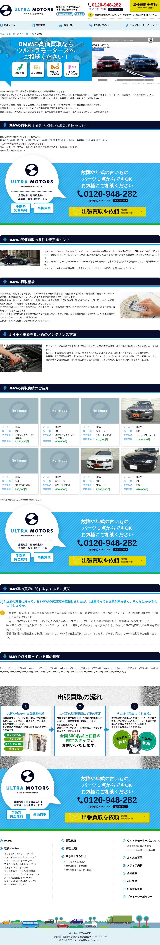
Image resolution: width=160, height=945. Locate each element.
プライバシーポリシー (139, 896)
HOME (8, 840)
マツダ (31, 881)
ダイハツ (33, 874)
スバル (7, 878)
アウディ (22, 884)
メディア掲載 (134, 865)
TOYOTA (28, 878)
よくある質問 (134, 857)
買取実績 (40, 25)
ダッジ (7, 854)
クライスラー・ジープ (22, 854)
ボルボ (7, 867)
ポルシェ (23, 867)
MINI (22, 864)
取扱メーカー (10, 25)
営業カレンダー (116, 9)
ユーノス (8, 874)
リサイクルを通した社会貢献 (141, 850)
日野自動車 (30, 871)
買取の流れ (69, 25)
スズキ (25, 874)
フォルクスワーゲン (13, 871)
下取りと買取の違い (75, 862)
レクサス (8, 881)
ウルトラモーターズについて (143, 25)
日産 (16, 881)
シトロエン (9, 861)
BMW (14, 884)
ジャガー (30, 864)
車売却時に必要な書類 (76, 866)
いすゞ (17, 874)
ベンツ (7, 884)
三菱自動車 (17, 878)
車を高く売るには (102, 25)
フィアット (29, 857)
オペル (15, 867)
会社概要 (132, 873)
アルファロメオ (11, 864)
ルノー (29, 861)
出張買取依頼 (134, 889)
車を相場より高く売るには (78, 870)
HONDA (23, 881)
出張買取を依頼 (145, 6)
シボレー (18, 857)
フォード (8, 857)
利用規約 (132, 881)
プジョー (20, 861)
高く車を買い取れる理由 (139, 846)
